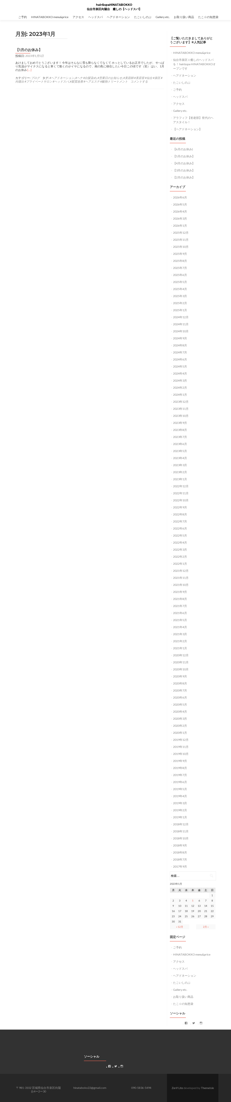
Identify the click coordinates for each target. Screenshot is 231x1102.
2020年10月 (181, 669)
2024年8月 (180, 345)
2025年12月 (181, 232)
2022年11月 (181, 493)
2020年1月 (180, 732)
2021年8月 (180, 598)
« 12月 (179, 926)
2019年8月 (180, 768)
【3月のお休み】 (184, 170)
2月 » (206, 926)
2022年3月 (180, 549)
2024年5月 (180, 366)
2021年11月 (181, 577)
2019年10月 (181, 753)
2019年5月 (180, 789)
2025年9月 (180, 253)
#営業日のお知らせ (109, 77)
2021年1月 (180, 648)
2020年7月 (180, 690)
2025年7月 (180, 267)
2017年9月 (180, 866)
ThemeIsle (207, 1088)
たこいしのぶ (142, 17)
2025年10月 (181, 246)
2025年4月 (180, 289)
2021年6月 (180, 613)
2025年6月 (180, 274)
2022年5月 (180, 535)
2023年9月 (180, 422)
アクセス (78, 17)
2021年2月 (180, 641)
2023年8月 (180, 429)
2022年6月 (180, 528)
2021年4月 (180, 627)
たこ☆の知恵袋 (208, 17)
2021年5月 (180, 620)
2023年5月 (180, 451)
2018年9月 (180, 845)
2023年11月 (181, 408)
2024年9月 (180, 338)
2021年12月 (181, 570)
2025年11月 (181, 239)
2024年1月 (180, 394)
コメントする (139, 81)
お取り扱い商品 (184, 17)
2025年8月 (180, 260)
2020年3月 (180, 718)
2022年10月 (181, 500)
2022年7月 (180, 521)
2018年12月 (181, 824)
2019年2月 (180, 810)
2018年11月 (181, 831)
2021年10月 (181, 584)
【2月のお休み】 (184, 177)
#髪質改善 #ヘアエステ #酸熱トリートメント (99, 81)
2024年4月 (180, 373)
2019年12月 (181, 739)
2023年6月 (180, 444)
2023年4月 (180, 458)
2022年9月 (180, 507)
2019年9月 (180, 760)
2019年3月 (180, 803)
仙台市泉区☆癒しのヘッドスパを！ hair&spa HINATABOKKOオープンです (194, 64)
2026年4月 (180, 211)
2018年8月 (180, 852)
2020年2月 (180, 725)
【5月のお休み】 (184, 156)
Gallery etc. (163, 17)
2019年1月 (180, 817)
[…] (29, 70)
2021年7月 (180, 606)
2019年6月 (180, 782)
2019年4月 (180, 796)
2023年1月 (180, 479)
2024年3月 (180, 380)
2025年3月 (180, 296)
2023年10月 (181, 415)
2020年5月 (180, 704)
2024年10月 (181, 331)
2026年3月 (180, 218)
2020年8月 (180, 683)
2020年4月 (180, 711)
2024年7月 (180, 352)
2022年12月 (181, 486)
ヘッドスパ (95, 17)
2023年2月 (180, 472)
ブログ (35, 77)
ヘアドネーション (118, 17)
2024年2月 (180, 387)
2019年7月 (180, 775)
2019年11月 (181, 746)
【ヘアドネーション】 (187, 129)
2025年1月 (180, 310)
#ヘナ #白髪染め (85, 77)
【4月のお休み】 (184, 163)
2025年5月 (180, 282)
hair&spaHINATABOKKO (114, 5)
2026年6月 (180, 197)
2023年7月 (180, 436)
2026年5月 (180, 204)
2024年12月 (181, 317)
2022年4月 (180, 542)
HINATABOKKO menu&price (49, 17)
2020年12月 (181, 655)
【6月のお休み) (183, 149)
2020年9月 (180, 676)
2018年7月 (180, 859)
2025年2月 (180, 303)
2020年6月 (180, 697)
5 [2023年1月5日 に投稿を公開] (192, 900)
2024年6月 (180, 359)
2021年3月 (180, 634)
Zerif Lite (178, 1088)
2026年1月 (180, 225)
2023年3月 (180, 465)
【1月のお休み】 (28, 50)
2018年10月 (181, 838)
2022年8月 (180, 514)
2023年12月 (181, 401)
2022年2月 (180, 556)
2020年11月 (181, 662)
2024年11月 (181, 324)
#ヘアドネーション (61, 77)
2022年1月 (180, 563)
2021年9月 (180, 591)
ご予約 (22, 17)
